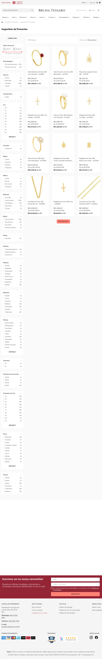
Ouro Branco (13, 203)
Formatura (13, 486)
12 (13, 113)
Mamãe (13, 285)
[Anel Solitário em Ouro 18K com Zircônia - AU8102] (37, 68)
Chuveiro (13, 301)
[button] (12, 61)
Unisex (13, 78)
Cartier (13, 159)
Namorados (13, 271)
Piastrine (13, 165)
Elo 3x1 (13, 181)
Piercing (13, 309)
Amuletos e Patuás (13, 445)
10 (13, 108)
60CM (13, 385)
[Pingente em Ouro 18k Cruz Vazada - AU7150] (37, 116)
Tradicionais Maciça (13, 249)
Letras (13, 453)
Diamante (13, 336)
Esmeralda (13, 339)
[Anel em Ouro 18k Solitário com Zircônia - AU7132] (63, 116)
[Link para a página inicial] (2, 22)
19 (13, 132)
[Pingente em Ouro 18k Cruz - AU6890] (63, 211)
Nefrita (13, 342)
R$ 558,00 (8, 53)
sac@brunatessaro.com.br (11, 627)
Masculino (13, 80)
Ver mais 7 (12, 136)
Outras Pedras (13, 323)
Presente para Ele (13, 67)
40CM (13, 377)
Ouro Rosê (13, 206)
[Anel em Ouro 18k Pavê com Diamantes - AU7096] (37, 163)
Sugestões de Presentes (27, 22)
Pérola (13, 347)
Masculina (13, 437)
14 (13, 119)
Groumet (13, 162)
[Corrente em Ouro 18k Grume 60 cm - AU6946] (37, 211)
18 (13, 130)
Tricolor (13, 208)
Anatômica (13, 148)
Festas (13, 483)
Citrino (13, 334)
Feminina (13, 440)
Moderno (13, 304)
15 (13, 121)
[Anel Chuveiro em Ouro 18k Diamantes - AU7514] (63, 68)
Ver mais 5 (12, 351)
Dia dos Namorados (13, 64)
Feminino (13, 83)
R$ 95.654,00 (17, 53)
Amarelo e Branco (13, 227)
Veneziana (13, 167)
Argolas (13, 295)
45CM (13, 380)
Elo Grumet (13, 184)
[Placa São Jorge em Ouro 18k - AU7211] (89, 68)
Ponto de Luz (13, 276)
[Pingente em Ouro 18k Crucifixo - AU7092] (89, 116)
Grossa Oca (13, 255)
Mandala (13, 274)
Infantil (13, 86)
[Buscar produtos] (24, 10)
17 (13, 127)
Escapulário (13, 279)
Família (13, 265)
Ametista (13, 331)
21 (13, 421)
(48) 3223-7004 (14, 621)
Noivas (13, 480)
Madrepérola (13, 325)
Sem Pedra (13, 328)
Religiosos (13, 268)
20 (13, 418)
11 (13, 110)
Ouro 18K (13, 197)
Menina (13, 461)
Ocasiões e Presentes (11, 22)
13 (13, 116)
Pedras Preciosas (13, 345)
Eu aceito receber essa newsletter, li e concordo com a (76, 589)
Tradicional (13, 312)
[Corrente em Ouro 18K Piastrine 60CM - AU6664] (89, 211)
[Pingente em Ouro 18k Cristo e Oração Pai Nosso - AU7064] (63, 163)
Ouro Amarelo (13, 200)
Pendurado (13, 306)
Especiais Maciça (13, 252)
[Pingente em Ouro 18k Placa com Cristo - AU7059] (89, 163)
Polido (13, 97)
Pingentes (13, 282)
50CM (13, 382)
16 (13, 124)
